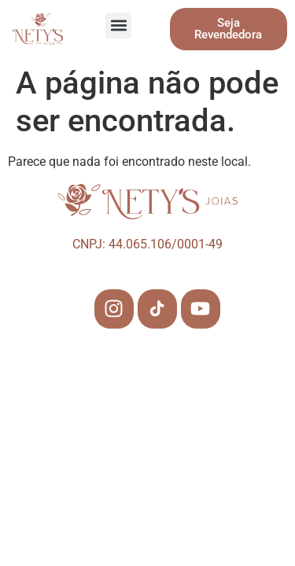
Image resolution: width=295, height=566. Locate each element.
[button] (118, 26)
